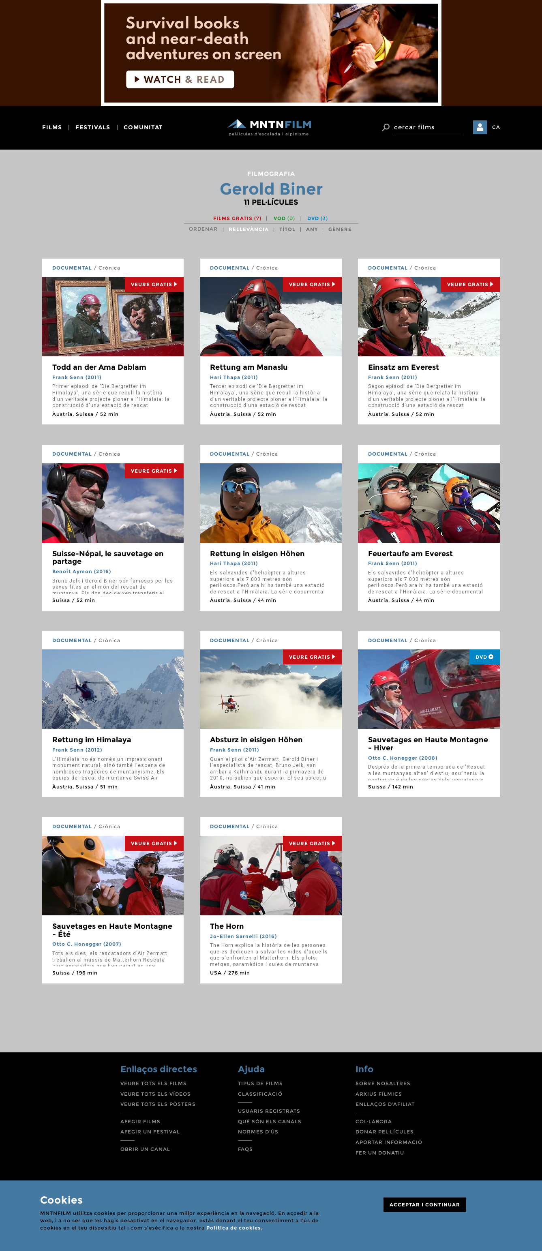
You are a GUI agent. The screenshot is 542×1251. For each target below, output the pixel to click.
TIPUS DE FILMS (260, 1083)
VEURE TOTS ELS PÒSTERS (158, 1104)
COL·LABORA (374, 1121)
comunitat (143, 127)
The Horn (227, 926)
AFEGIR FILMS (140, 1121)
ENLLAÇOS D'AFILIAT (385, 1104)
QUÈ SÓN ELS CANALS (270, 1121)
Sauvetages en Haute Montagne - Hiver (428, 743)
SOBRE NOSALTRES (383, 1083)
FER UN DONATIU (380, 1153)
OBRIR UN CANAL (145, 1149)
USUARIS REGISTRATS (269, 1111)
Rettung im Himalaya (91, 739)
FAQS (245, 1149)
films (52, 127)
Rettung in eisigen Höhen (257, 553)
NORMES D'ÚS (258, 1132)
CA (496, 127)
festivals (92, 127)
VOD (284, 218)
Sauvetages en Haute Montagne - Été (112, 930)
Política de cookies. (234, 1228)
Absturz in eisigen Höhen (256, 739)
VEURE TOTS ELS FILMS (153, 1083)
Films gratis (237, 218)
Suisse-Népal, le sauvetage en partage (108, 557)
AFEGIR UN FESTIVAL (150, 1132)
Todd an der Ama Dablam (99, 367)
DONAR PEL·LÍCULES (385, 1132)
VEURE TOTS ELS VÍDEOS (155, 1094)
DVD (317, 218)
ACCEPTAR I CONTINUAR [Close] (425, 1205)
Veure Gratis (154, 284)
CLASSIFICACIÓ (260, 1094)
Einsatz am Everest (403, 367)
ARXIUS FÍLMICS (379, 1094)
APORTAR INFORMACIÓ (389, 1142)
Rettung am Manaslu (249, 367)
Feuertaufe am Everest (410, 553)
